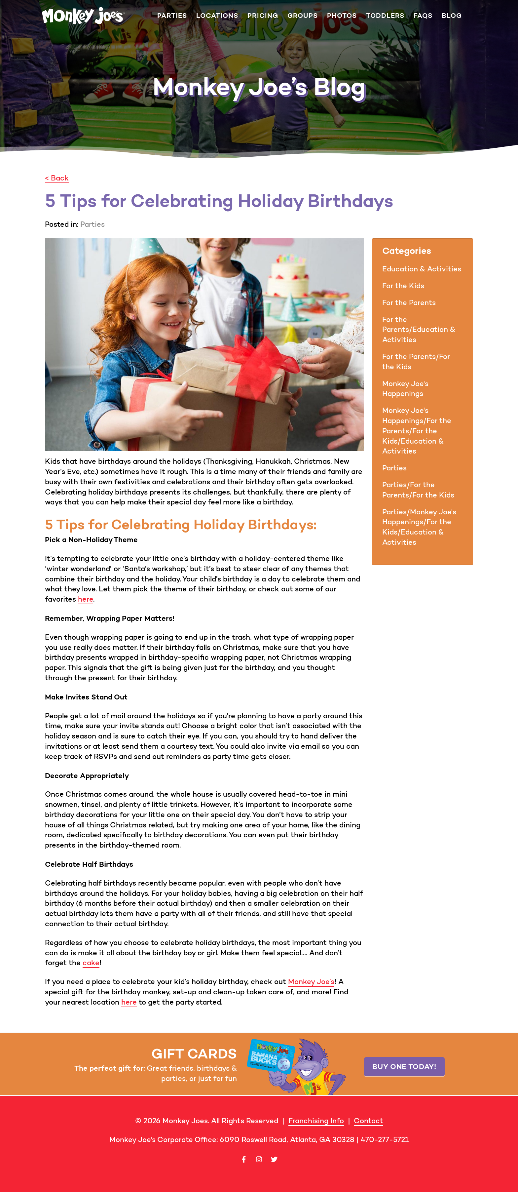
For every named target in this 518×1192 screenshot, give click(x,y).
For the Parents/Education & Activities (418, 329)
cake (91, 962)
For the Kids (403, 285)
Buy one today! (404, 1066)
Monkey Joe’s (311, 981)
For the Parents (409, 302)
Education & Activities (421, 268)
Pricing (262, 16)
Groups (302, 16)
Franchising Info (316, 1120)
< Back (57, 178)
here (85, 599)
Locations (217, 16)
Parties (172, 16)
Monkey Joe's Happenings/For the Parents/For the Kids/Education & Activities (416, 431)
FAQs (423, 16)
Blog (452, 16)
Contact (368, 1120)
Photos (342, 16)
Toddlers (385, 16)
